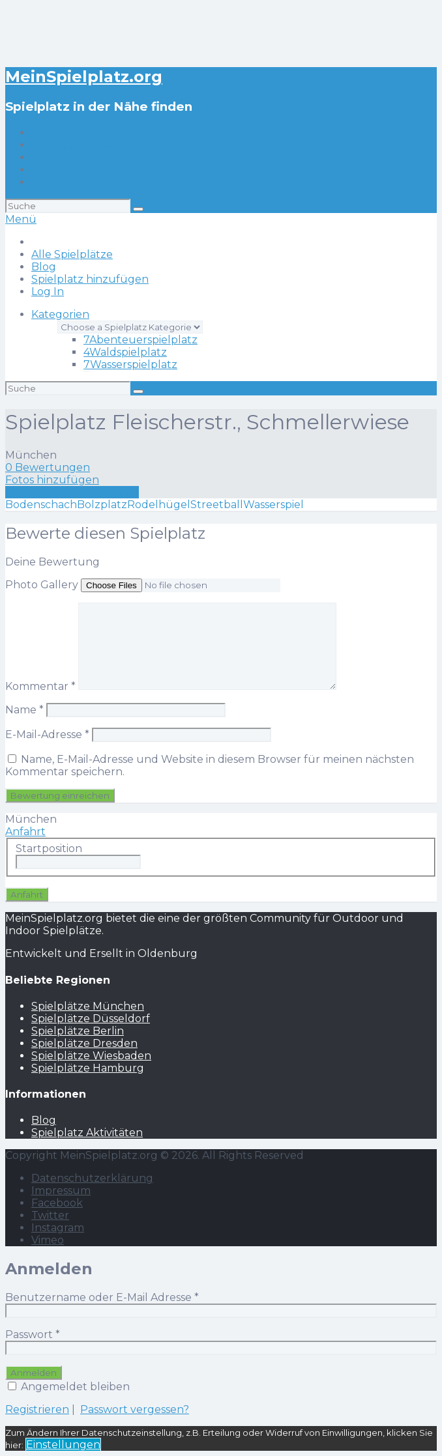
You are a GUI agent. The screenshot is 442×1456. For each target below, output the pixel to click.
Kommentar (40, 686)
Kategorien (60, 314)
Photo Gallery (41, 584)
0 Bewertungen (47, 467)
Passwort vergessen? (134, 1409)
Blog (43, 157)
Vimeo (47, 1240)
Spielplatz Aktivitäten (87, 1132)
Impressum (61, 1190)
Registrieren (37, 1409)
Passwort (32, 1334)
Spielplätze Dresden (84, 1043)
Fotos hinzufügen (52, 480)
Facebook (57, 1203)
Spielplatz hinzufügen (90, 170)
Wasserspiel (273, 504)
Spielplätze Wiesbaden (91, 1055)
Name (24, 710)
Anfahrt (25, 831)
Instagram (57, 1227)
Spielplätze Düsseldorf (90, 1018)
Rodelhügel (158, 504)
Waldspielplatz (125, 352)
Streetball (216, 504)
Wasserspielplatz (130, 364)
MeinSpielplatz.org (83, 76)
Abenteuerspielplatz (140, 340)
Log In (47, 182)
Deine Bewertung (52, 562)
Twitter (50, 1215)
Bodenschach (41, 504)
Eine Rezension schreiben (72, 492)
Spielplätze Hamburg (87, 1068)
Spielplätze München (87, 1006)
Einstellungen (63, 1444)
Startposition (49, 848)
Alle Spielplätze (72, 145)
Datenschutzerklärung (92, 1178)
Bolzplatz (102, 504)
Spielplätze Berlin (77, 1031)
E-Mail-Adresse (47, 734)
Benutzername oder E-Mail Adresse (102, 1297)
